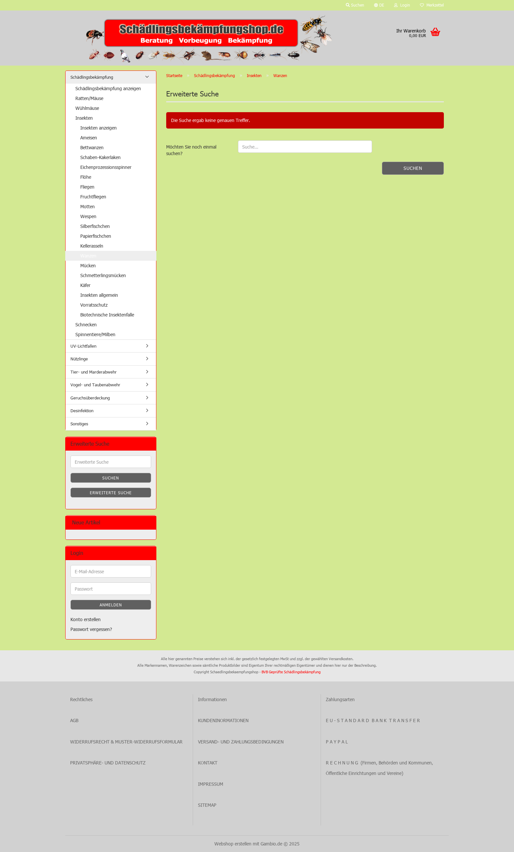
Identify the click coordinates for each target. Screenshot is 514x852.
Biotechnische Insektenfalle (107, 315)
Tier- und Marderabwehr (93, 372)
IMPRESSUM (210, 784)
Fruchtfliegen (93, 196)
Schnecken (86, 324)
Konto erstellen (85, 619)
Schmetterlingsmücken (103, 275)
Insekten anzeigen (98, 128)
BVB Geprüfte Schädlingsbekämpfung (291, 672)
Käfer (85, 285)
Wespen (88, 216)
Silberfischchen (95, 226)
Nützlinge (79, 358)
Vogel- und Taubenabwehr (95, 384)
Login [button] (402, 5)
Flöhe (85, 177)
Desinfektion (81, 410)
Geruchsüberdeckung (90, 397)
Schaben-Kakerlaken (100, 157)
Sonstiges (79, 423)
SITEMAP (207, 805)
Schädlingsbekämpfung (91, 77)
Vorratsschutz (94, 305)
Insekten (84, 118)
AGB (74, 720)
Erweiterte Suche (111, 492)
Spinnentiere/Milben (95, 334)
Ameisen (88, 137)
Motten (87, 206)
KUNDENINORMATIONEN (223, 720)
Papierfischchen (95, 236)
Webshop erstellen (232, 844)
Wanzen (88, 256)
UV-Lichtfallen (83, 346)
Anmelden (111, 604)
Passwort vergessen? (91, 629)
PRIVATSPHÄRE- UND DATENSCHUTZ (108, 763)
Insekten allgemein (99, 295)
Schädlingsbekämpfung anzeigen (108, 88)
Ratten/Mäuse (89, 98)
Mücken (88, 265)
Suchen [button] (355, 5)
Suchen (413, 168)
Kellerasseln (91, 246)
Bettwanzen (92, 147)
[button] (379, 5)
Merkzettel (432, 5)
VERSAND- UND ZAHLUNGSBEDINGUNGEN (241, 742)
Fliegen (87, 187)
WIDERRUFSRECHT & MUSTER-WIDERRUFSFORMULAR (126, 742)
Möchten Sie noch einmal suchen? (191, 150)
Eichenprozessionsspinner (105, 167)
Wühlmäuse (87, 108)
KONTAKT (207, 763)
